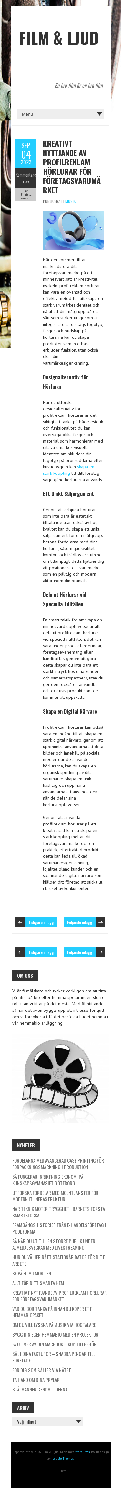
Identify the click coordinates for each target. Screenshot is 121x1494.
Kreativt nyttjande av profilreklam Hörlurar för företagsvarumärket (72, 166)
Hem (63, 1471)
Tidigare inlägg (41, 922)
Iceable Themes (63, 1458)
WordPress (82, 1452)
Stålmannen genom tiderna (39, 1389)
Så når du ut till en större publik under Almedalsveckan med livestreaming (53, 1244)
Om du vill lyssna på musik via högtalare (54, 1324)
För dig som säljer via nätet (41, 1369)
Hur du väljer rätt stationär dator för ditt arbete (58, 1260)
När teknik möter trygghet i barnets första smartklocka (58, 1212)
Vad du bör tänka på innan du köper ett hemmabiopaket (52, 1312)
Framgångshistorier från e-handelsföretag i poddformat (59, 1228)
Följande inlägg (79, 922)
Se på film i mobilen (31, 1273)
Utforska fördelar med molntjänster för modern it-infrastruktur (55, 1196)
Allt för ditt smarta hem (38, 1282)
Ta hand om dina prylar (36, 1379)
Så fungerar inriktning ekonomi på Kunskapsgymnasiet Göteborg (47, 1179)
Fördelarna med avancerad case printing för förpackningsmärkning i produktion (58, 1163)
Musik (70, 201)
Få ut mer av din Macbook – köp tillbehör (54, 1344)
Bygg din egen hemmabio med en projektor (55, 1334)
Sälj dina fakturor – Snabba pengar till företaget (53, 1357)
